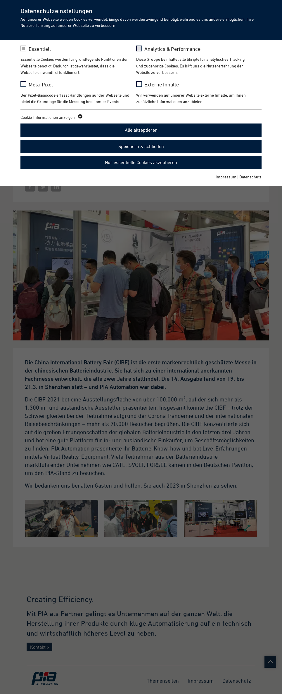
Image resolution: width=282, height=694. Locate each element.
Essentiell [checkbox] (40, 49)
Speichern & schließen (141, 146)
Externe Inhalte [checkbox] (161, 84)
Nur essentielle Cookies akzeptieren (141, 162)
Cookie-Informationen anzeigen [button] (51, 117)
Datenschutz (250, 176)
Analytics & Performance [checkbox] (172, 49)
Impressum (226, 176)
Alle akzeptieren (141, 130)
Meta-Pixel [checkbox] (41, 84)
